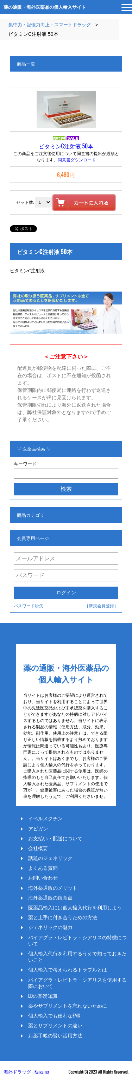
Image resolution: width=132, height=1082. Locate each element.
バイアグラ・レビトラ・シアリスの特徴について (77, 940)
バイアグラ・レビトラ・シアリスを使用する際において (77, 982)
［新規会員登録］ (101, 605)
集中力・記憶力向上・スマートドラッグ (49, 24)
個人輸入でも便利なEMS (54, 1015)
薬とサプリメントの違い (55, 1025)
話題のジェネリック (50, 858)
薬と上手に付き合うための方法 (62, 917)
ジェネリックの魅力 (50, 927)
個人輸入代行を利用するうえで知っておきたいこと (77, 956)
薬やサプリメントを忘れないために (67, 1005)
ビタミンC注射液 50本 (66, 146)
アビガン (38, 828)
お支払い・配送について (55, 838)
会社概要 (38, 848)
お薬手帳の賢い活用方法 (55, 1035)
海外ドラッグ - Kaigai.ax (26, 1071)
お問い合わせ (43, 877)
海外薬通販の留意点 (50, 897)
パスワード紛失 (28, 605)
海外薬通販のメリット (52, 887)
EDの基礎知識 (42, 996)
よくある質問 (43, 867)
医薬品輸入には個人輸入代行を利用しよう (75, 907)
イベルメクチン (45, 818)
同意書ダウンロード (77, 159)
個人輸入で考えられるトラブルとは (67, 969)
